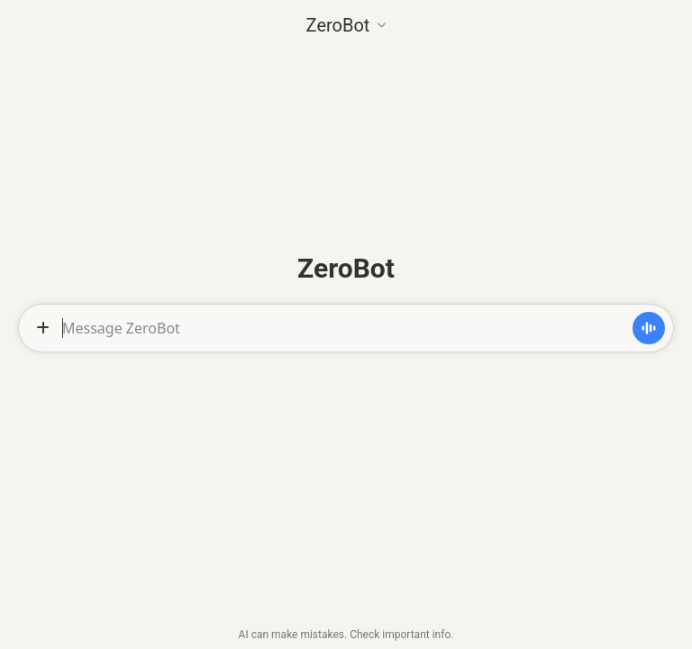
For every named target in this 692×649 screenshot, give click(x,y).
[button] (346, 23)
